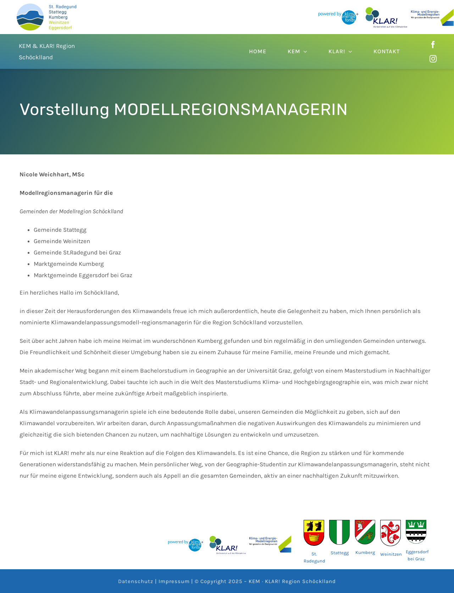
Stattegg (340, 552)
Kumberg (365, 552)
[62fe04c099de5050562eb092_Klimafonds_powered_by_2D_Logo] (338, 10)
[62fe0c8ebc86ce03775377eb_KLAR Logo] (386, 9)
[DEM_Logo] (46, 6)
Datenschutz (135, 581)
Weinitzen (391, 554)
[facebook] (433, 44)
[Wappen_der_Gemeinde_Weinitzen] (390, 522)
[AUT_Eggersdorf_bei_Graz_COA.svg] (416, 522)
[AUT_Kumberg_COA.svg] (365, 522)
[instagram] (433, 58)
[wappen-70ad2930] (314, 522)
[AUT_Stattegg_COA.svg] (339, 522)
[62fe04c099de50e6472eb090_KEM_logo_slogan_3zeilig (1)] (432, 11)
